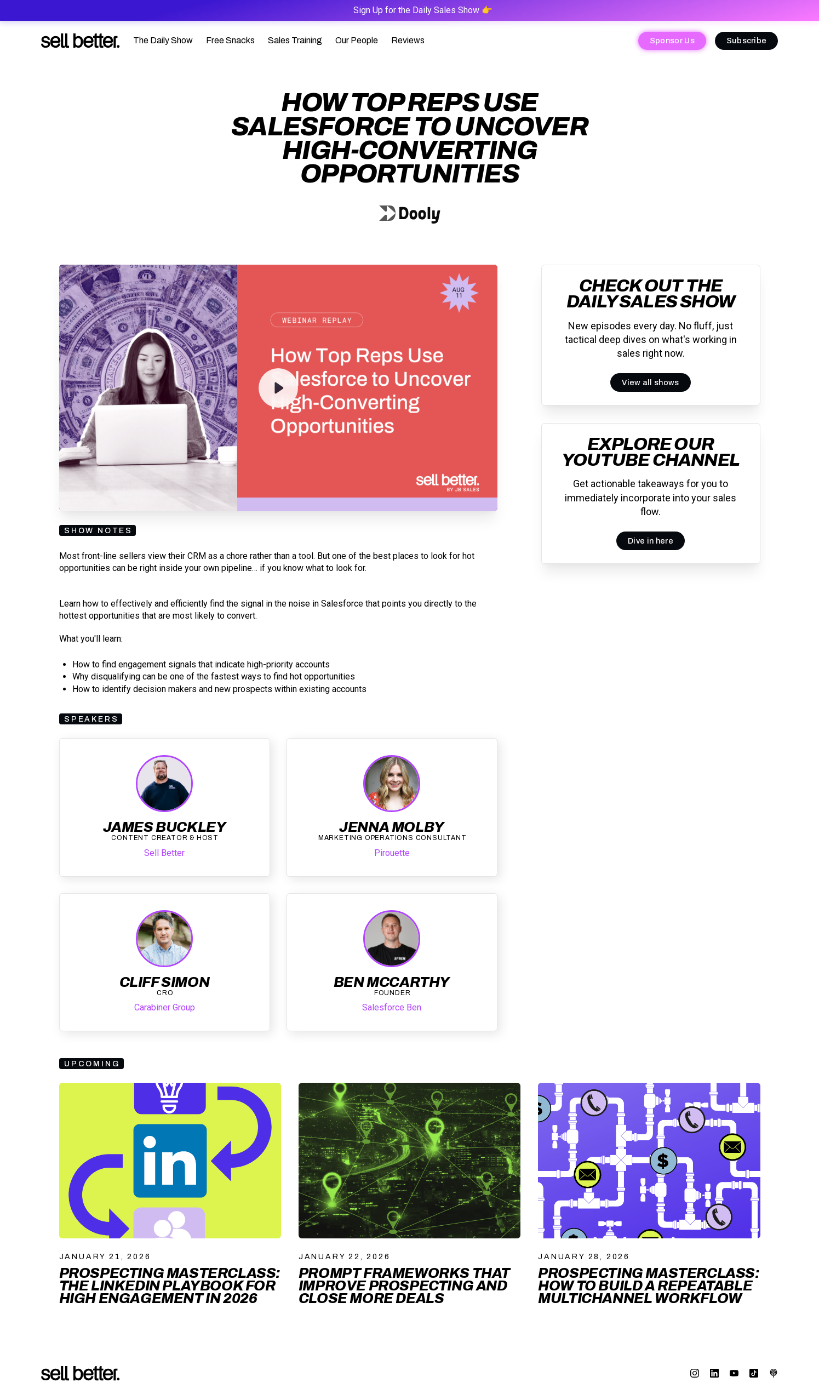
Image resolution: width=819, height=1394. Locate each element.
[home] (80, 40)
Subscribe (746, 40)
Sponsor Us (672, 40)
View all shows (650, 382)
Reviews (408, 40)
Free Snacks (230, 40)
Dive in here (650, 540)
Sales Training (295, 40)
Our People (356, 40)
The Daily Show (163, 40)
